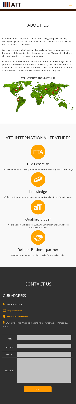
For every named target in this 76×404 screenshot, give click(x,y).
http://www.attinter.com (17, 316)
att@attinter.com (14, 310)
